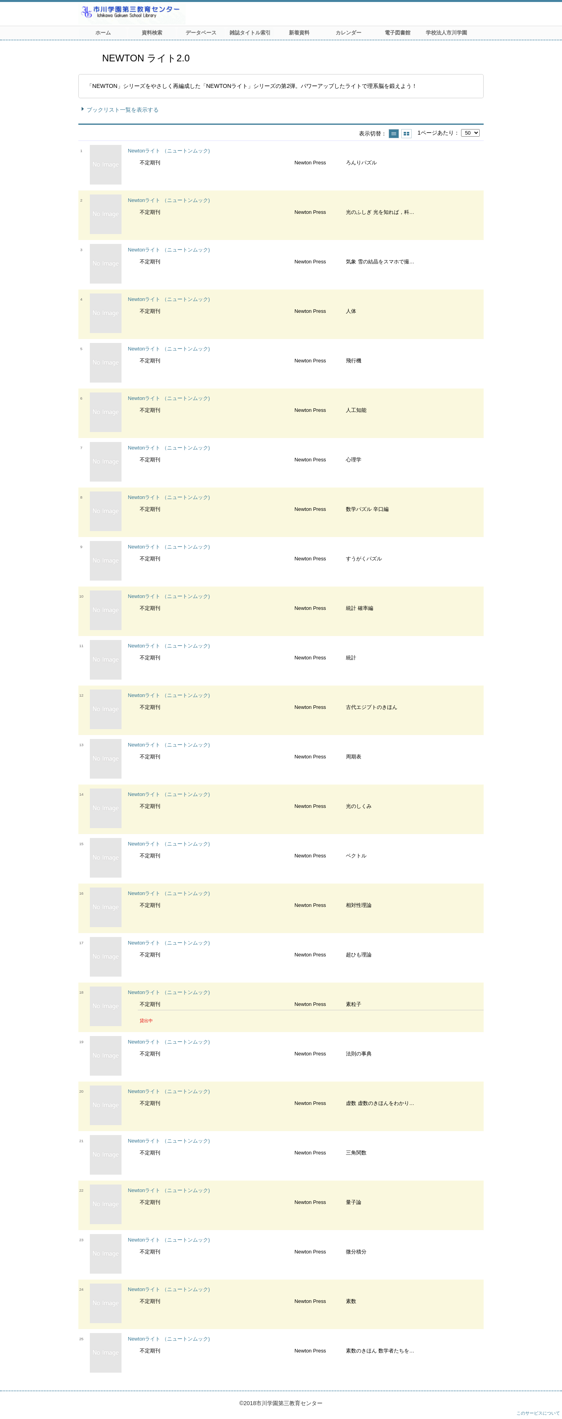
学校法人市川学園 (446, 33)
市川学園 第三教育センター (161, 14)
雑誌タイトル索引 (250, 33)
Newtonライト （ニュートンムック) (169, 151)
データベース (201, 33)
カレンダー (348, 33)
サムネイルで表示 (406, 133)
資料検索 (152, 33)
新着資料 (299, 33)
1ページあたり (436, 133)
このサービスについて (538, 1413)
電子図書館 (397, 33)
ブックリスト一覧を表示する (123, 110)
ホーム (103, 33)
